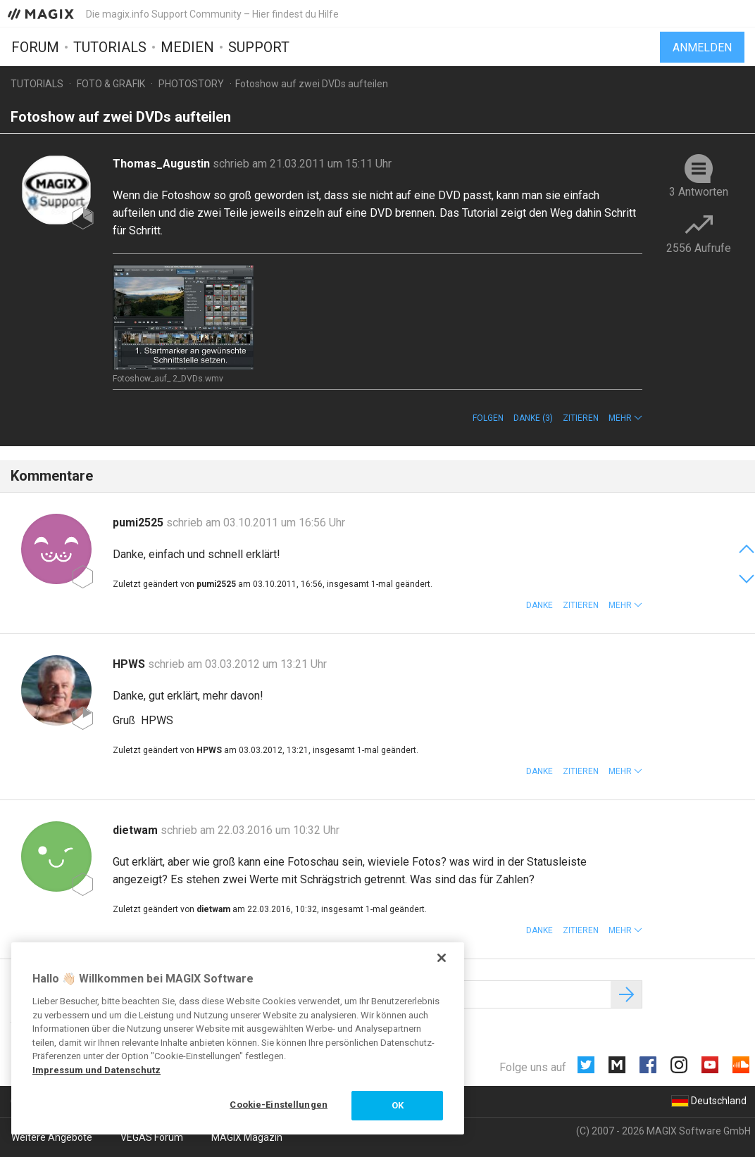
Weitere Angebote (51, 1137)
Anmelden (702, 47)
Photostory (191, 83)
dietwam (137, 830)
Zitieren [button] (581, 418)
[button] (625, 418)
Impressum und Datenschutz (96, 1070)
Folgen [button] (488, 418)
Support (258, 47)
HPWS (130, 664)
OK (398, 1105)
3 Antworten (698, 191)
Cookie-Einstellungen (278, 1104)
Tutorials (109, 47)
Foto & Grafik (111, 83)
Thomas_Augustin (163, 163)
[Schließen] (441, 957)
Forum (35, 47)
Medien (187, 47)
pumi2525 (139, 522)
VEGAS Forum (151, 1137)
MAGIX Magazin (246, 1137)
